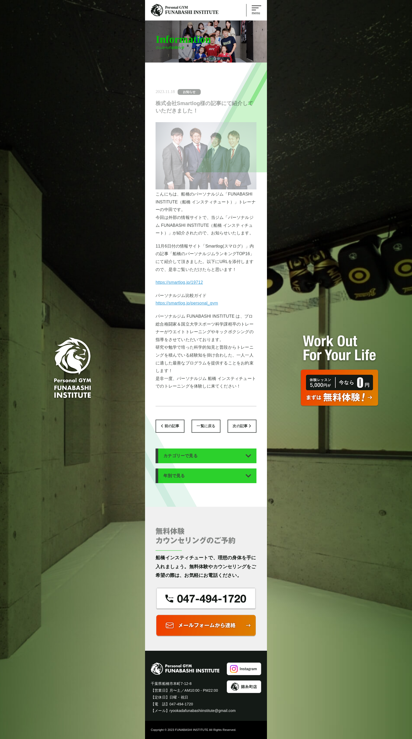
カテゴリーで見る (180, 460)
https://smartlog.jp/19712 (179, 287)
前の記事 (171, 430)
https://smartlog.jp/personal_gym (187, 308)
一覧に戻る (206, 430)
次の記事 (240, 430)
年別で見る (174, 480)
